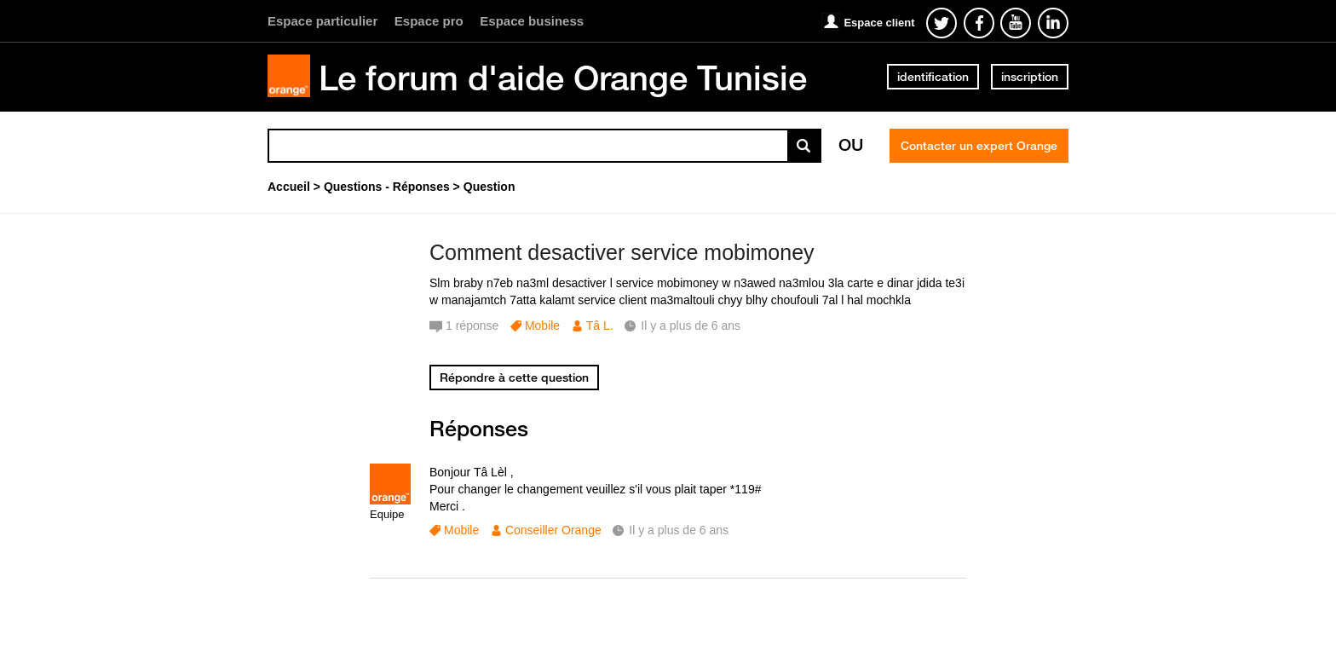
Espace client (879, 22)
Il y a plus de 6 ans (678, 530)
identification (933, 76)
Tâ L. (599, 325)
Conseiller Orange (553, 530)
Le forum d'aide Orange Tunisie (563, 77)
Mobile (542, 325)
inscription (1029, 76)
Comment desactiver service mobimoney (622, 252)
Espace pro (429, 21)
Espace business (532, 21)
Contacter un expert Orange (979, 145)
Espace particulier (322, 21)
